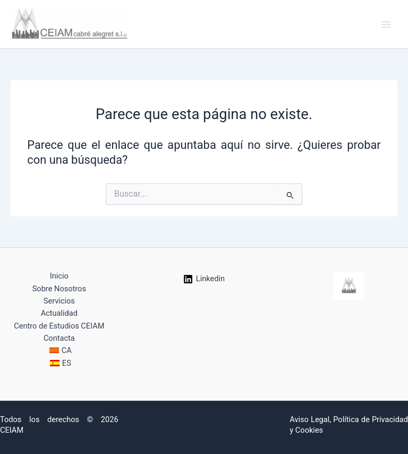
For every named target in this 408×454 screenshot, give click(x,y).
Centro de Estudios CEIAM (59, 326)
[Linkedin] (204, 279)
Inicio (59, 276)
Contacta (59, 338)
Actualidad (59, 313)
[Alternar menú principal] (386, 24)
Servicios (59, 301)
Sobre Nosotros (59, 288)
